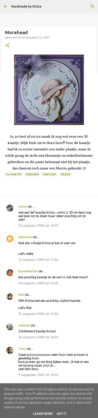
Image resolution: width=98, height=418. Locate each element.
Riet (21, 294)
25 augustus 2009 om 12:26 (38, 313)
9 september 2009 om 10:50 (38, 375)
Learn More (43, 414)
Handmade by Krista (26, 6)
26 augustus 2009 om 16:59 (38, 337)
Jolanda (24, 325)
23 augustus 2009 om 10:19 (38, 225)
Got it (61, 414)
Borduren (32, 174)
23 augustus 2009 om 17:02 (38, 259)
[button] (7, 45)
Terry (22, 348)
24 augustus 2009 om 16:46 (38, 283)
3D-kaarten (13, 174)
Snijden (65, 174)
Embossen (49, 174)
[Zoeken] (92, 6)
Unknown (25, 237)
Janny (22, 206)
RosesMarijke (28, 271)
